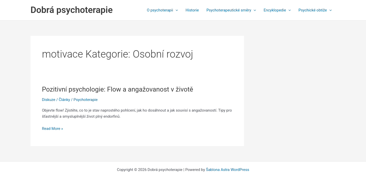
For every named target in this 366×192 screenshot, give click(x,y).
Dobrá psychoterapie (71, 10)
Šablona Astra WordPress (227, 169)
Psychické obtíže (315, 10)
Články (64, 99)
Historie (192, 10)
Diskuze (48, 99)
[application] (175, 10)
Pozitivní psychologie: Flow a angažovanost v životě (117, 89)
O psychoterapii (162, 10)
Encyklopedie (277, 10)
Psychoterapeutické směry (231, 10)
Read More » (52, 129)
